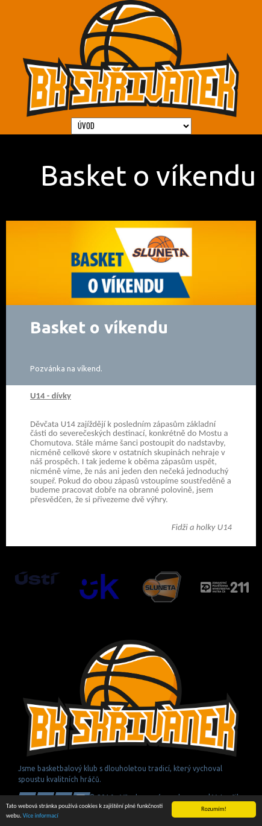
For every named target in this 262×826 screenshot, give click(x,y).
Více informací (40, 815)
